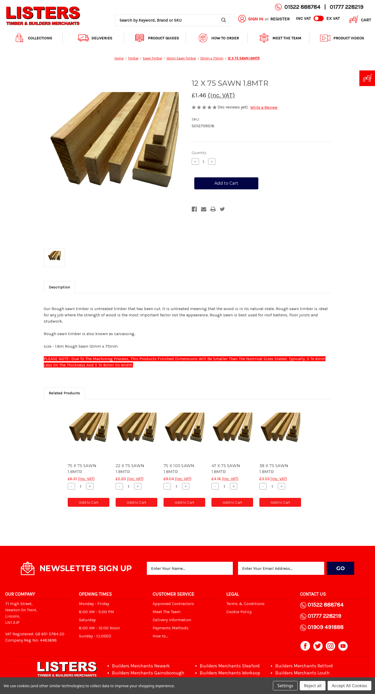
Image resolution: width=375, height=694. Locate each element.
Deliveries (95, 38)
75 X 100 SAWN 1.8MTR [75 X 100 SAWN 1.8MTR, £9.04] (179, 468)
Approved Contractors (173, 603)
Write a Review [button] (264, 107)
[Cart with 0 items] (358, 20)
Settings (285, 686)
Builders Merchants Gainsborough (148, 673)
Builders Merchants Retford (304, 666)
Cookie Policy (239, 611)
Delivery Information (172, 619)
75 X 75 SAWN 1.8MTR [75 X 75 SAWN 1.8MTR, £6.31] (82, 468)
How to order (218, 38)
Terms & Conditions (245, 603)
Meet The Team (280, 38)
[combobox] (172, 20)
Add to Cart (88, 502)
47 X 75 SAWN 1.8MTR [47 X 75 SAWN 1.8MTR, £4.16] (225, 468)
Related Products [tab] (64, 393)
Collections (33, 38)
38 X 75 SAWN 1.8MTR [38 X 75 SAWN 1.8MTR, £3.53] (273, 468)
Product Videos (342, 38)
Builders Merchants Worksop (230, 673)
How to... (160, 635)
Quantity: (199, 152)
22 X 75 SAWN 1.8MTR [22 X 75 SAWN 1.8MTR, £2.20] (130, 468)
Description (59, 287)
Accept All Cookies (349, 686)
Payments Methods (171, 627)
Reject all (312, 686)
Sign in (255, 18)
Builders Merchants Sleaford (230, 666)
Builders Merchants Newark (141, 666)
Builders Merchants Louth (302, 673)
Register (280, 18)
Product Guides (156, 38)
